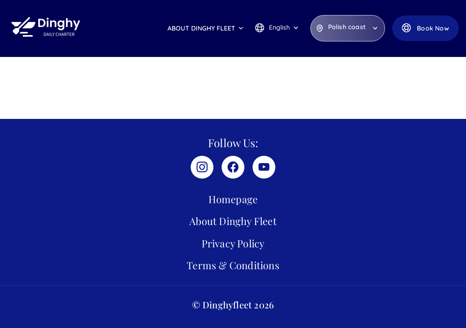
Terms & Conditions (233, 265)
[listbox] (347, 28)
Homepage (233, 199)
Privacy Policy (233, 243)
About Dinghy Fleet (201, 28)
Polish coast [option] (346, 27)
